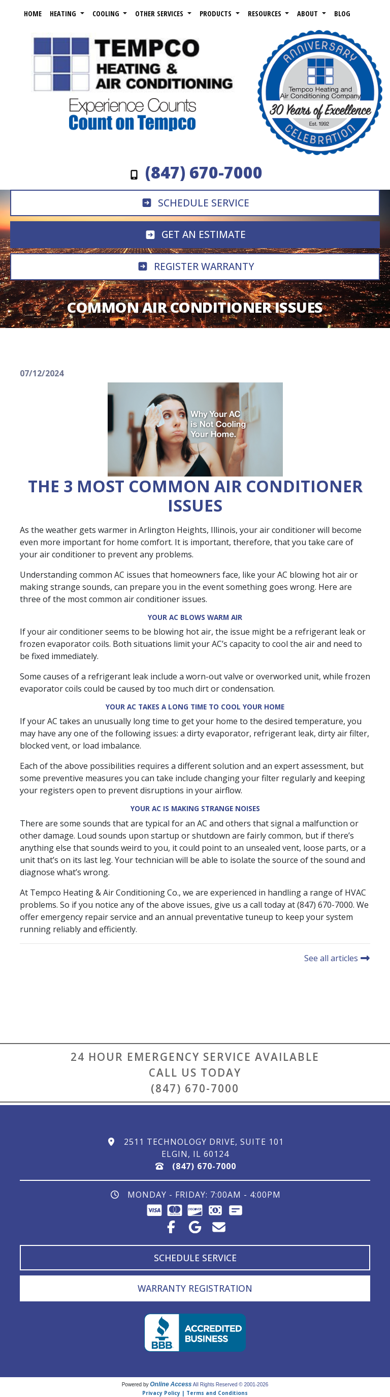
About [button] (308, 13)
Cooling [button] (106, 13)
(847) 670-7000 (195, 1088)
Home (33, 13)
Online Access (170, 1384)
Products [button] (217, 13)
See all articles (337, 958)
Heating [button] (64, 13)
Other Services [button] (160, 13)
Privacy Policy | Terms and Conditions (195, 1392)
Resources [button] (265, 13)
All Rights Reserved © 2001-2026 (231, 1384)
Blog (342, 13)
